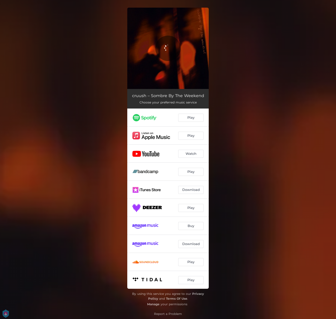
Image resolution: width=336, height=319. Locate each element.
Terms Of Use (176, 298)
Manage (153, 304)
